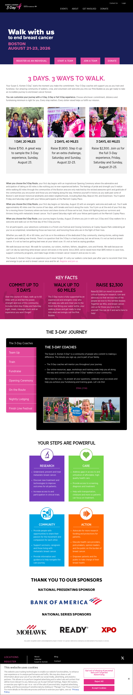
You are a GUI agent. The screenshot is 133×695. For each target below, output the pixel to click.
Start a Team (65, 61)
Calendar (37, 659)
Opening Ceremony (21, 380)
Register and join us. (69, 261)
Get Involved (89, 9)
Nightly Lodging (19, 399)
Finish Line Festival (20, 408)
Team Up (14, 352)
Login (124, 3)
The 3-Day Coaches (21, 343)
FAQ (85, 388)
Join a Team (90, 61)
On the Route (17, 389)
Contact (57, 661)
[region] (66, 679)
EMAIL (79, 388)
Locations (11, 657)
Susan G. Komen (41, 662)
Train (12, 362)
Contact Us (114, 3)
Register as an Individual (31, 61)
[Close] (129, 679)
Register (10, 662)
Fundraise (15, 371)
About (75, 9)
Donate (104, 9)
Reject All (99, 681)
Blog (56, 657)
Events (64, 9)
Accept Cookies (99, 688)
